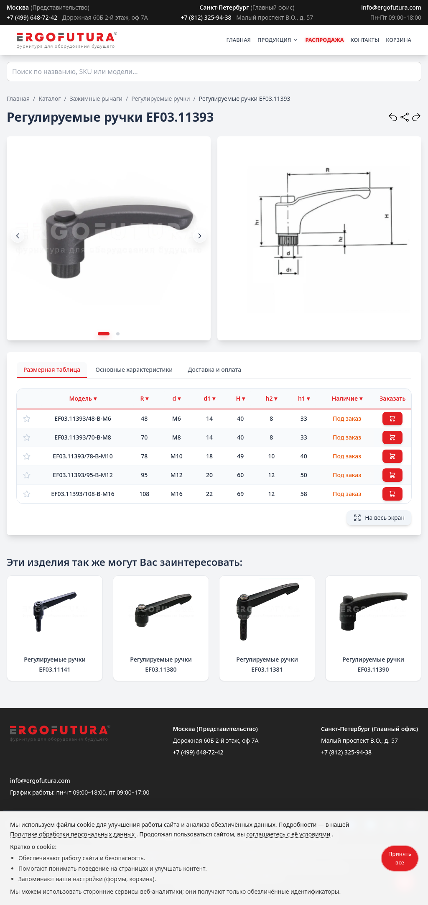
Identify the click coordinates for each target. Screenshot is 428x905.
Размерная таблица (51, 369)
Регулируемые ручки (160, 98)
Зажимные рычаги (96, 98)
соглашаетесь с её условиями (288, 834)
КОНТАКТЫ (365, 39)
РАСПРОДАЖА (324, 39)
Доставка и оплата (214, 369)
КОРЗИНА (398, 39)
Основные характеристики (134, 369)
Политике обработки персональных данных (73, 834)
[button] (199, 236)
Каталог (49, 98)
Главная (18, 98)
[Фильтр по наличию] (347, 398)
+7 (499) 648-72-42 (32, 17)
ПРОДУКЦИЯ (277, 39)
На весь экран (379, 518)
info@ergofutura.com (391, 7)
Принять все (399, 858)
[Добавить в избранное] (26, 418)
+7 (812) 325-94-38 (206, 17)
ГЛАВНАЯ (238, 39)
